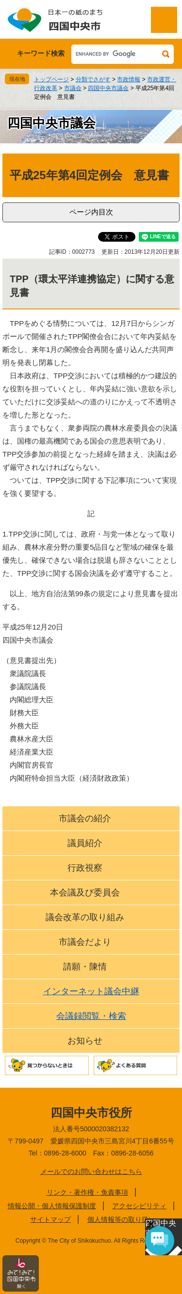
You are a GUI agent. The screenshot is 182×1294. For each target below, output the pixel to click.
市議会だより (85, 942)
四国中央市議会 (108, 88)
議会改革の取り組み (85, 917)
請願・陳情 (85, 966)
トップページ (51, 79)
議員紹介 (84, 843)
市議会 (73, 88)
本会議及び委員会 (85, 892)
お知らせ (84, 1041)
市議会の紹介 (85, 818)
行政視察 (84, 868)
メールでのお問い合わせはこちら (91, 1171)
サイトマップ (50, 1219)
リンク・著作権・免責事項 (87, 1192)
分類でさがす (93, 79)
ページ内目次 (91, 212)
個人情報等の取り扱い (121, 1219)
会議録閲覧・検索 (91, 1016)
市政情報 (128, 79)
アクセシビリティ (139, 1206)
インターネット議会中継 (91, 991)
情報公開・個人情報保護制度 (52, 1206)
